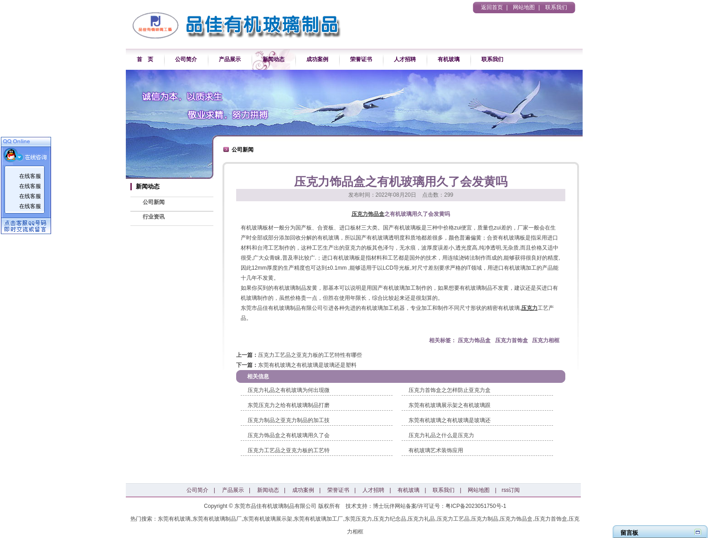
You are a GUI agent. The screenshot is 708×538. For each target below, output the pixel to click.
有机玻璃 (449, 59)
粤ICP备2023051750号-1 (475, 506)
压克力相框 (545, 340)
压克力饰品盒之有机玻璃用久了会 (289, 435)
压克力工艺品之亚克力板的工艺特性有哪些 (310, 355)
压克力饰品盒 (367, 214)
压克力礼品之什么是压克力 (441, 435)
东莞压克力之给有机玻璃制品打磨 (289, 405)
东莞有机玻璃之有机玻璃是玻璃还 (449, 420)
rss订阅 (510, 490)
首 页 (145, 59)
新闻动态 (273, 59)
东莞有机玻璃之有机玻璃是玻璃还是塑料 (307, 365)
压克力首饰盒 (511, 340)
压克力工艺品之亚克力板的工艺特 (289, 450)
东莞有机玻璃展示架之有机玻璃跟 (449, 405)
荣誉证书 (361, 59)
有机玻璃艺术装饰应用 (435, 450)
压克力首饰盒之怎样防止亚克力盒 (449, 390)
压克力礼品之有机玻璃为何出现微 (289, 390)
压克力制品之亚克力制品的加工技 (289, 420)
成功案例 (317, 59)
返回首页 (492, 7)
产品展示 (230, 59)
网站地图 (524, 7)
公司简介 (186, 59)
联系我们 (556, 7)
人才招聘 (405, 59)
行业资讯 (154, 217)
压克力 (529, 308)
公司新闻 (154, 202)
